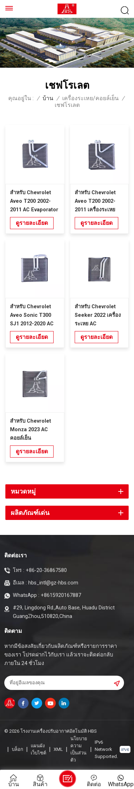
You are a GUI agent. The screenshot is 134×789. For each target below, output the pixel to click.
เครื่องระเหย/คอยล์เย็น (90, 98)
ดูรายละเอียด (32, 223)
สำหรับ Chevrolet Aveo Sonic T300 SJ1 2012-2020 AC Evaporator (32, 316)
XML (58, 749)
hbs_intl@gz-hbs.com (53, 583)
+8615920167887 (61, 595)
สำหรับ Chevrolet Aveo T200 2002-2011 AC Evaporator (34, 201)
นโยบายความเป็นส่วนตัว (78, 749)
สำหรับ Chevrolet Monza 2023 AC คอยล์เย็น (30, 429)
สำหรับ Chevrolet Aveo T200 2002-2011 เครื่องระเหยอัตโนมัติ (95, 202)
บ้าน (48, 98)
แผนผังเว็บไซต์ (38, 749)
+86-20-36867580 (46, 570)
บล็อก (17, 749)
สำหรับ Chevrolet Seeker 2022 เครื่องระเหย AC (98, 315)
